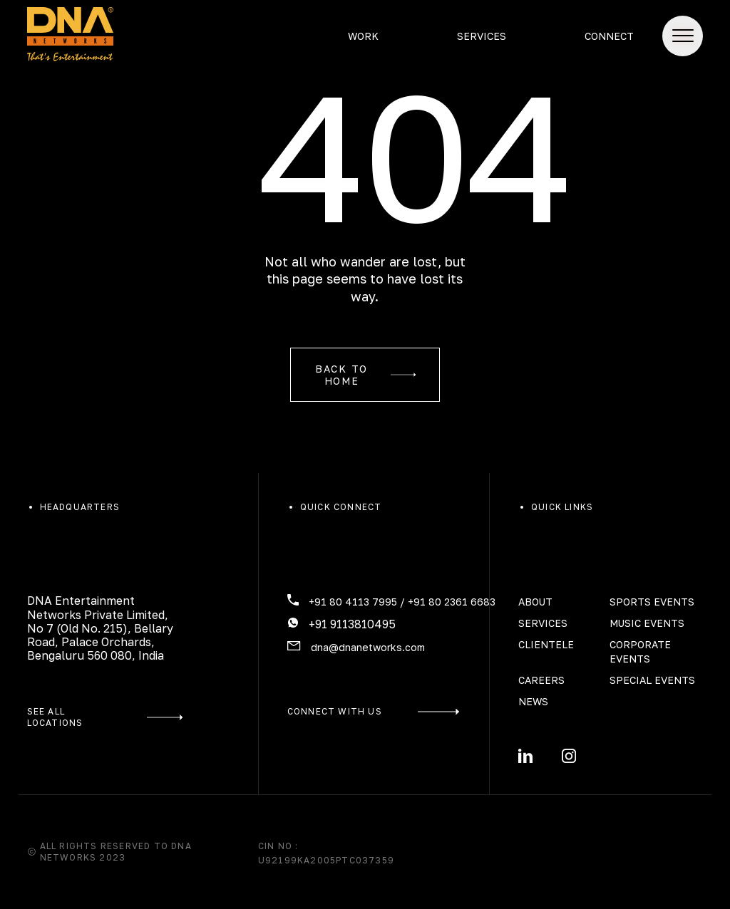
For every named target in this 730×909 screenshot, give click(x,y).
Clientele (546, 644)
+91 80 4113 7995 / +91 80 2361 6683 (402, 602)
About (535, 602)
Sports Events (652, 602)
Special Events (652, 680)
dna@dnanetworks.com (368, 647)
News (533, 701)
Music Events (647, 623)
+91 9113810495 (352, 624)
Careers (541, 680)
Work (363, 36)
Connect (609, 36)
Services (481, 36)
